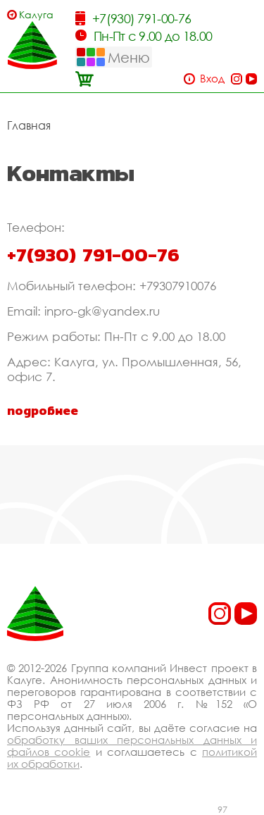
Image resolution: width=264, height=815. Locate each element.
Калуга (36, 14)
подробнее (42, 410)
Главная (29, 125)
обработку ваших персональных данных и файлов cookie (132, 745)
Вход (212, 79)
